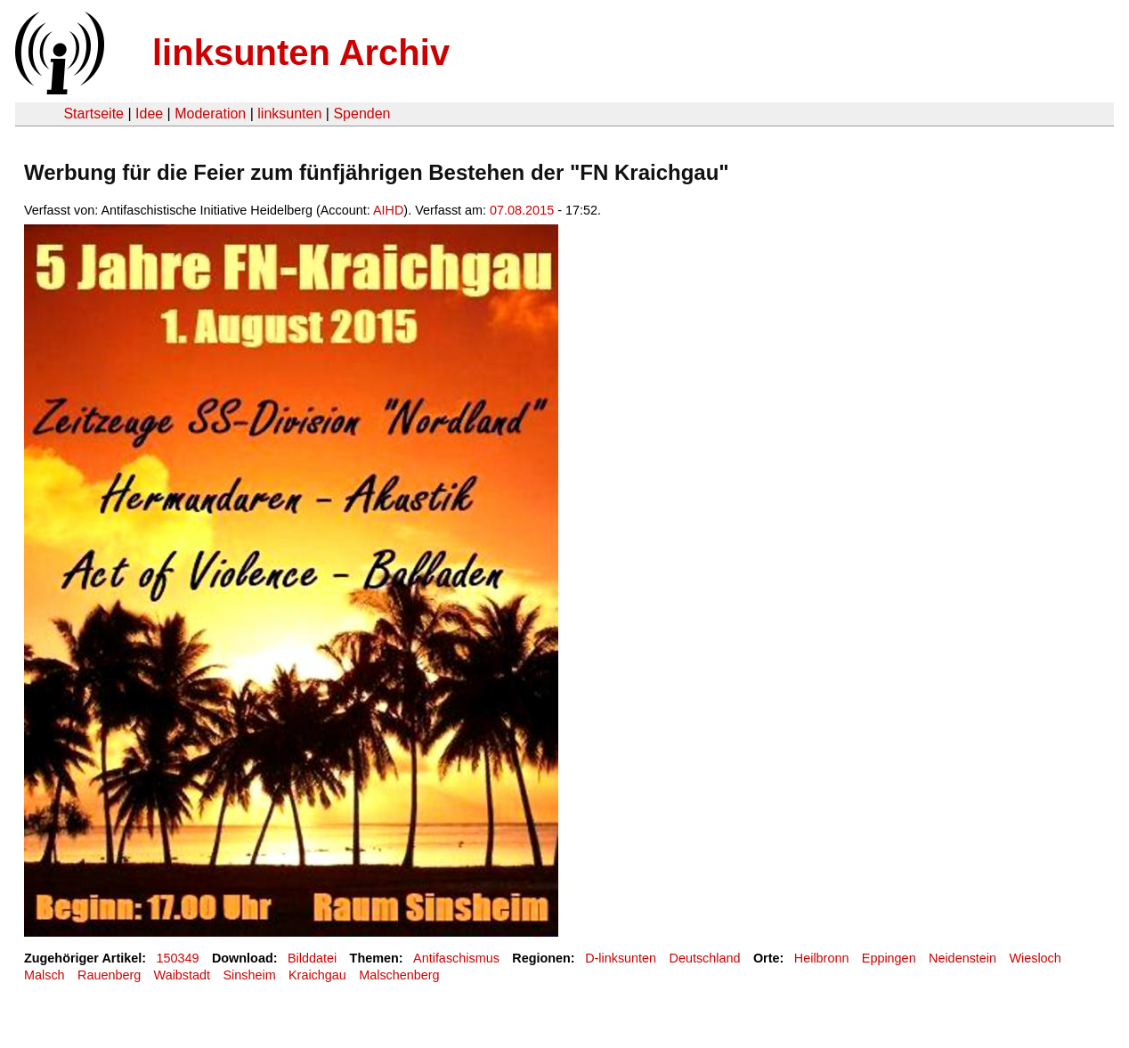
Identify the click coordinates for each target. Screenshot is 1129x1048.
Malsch (44, 975)
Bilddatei (312, 958)
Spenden (361, 113)
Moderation (210, 113)
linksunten (289, 113)
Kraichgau (317, 975)
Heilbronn (821, 958)
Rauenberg (109, 975)
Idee (149, 113)
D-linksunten (620, 958)
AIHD (388, 210)
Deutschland (705, 958)
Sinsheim (249, 975)
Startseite (93, 113)
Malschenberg (399, 975)
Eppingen (889, 958)
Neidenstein (962, 958)
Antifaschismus (456, 958)
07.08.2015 (522, 210)
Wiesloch (1034, 958)
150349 (178, 958)
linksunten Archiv (301, 52)
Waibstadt (182, 975)
